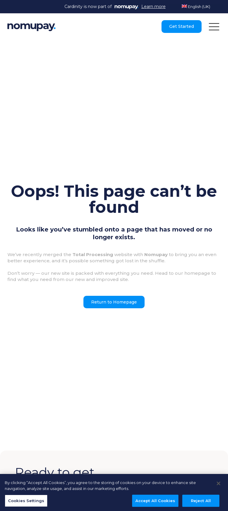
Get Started (181, 26)
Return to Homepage (114, 302)
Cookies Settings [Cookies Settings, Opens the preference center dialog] (26, 501)
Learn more (153, 6)
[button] (214, 26)
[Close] (218, 484)
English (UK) (196, 6)
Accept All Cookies (155, 501)
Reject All (201, 501)
